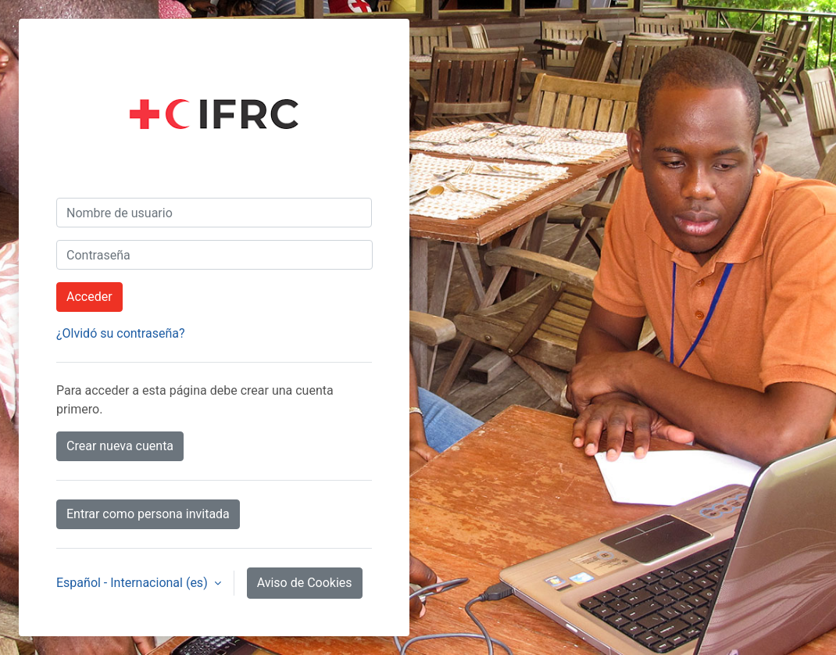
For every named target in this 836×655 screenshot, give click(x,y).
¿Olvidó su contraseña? (120, 333)
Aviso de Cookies (304, 582)
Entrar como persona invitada (148, 513)
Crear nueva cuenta (119, 445)
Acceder (89, 296)
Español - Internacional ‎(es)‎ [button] (133, 582)
